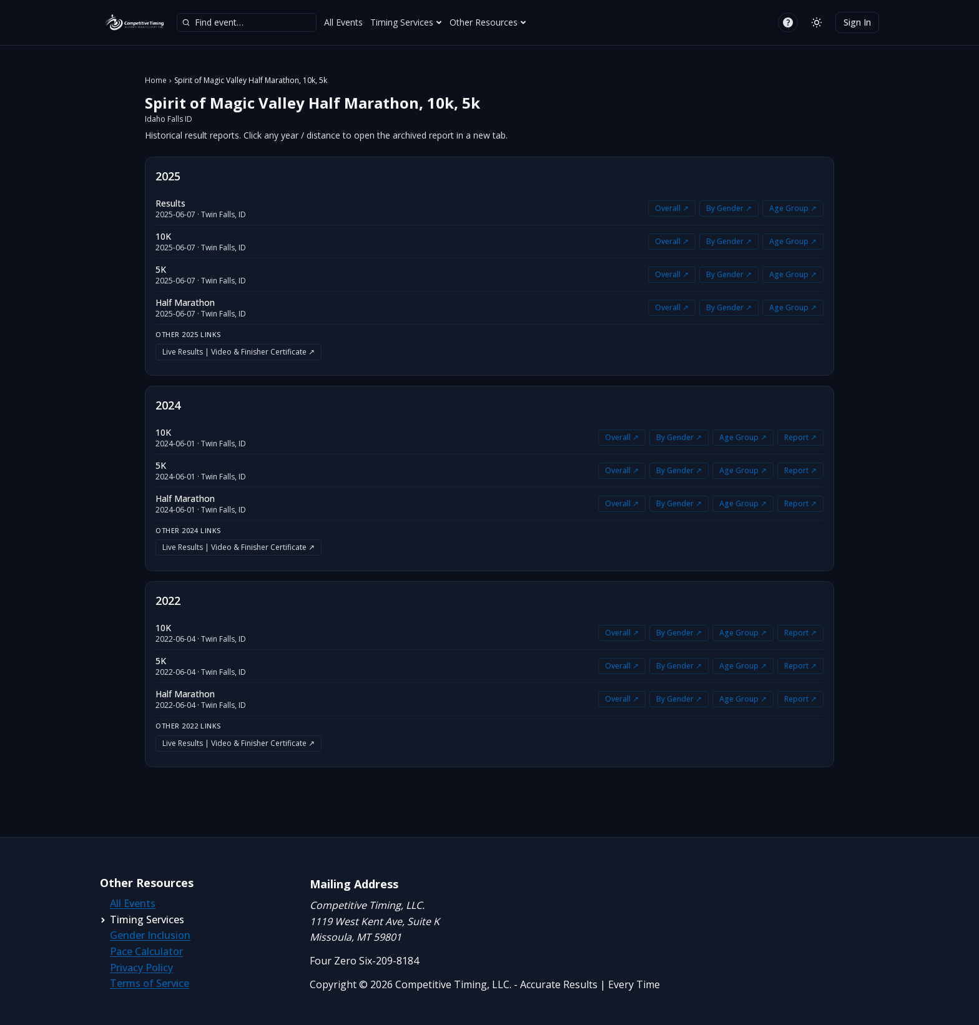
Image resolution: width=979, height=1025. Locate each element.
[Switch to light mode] (816, 22)
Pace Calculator (146, 951)
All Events (343, 22)
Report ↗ (800, 437)
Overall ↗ (672, 208)
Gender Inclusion (150, 935)
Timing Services (406, 22)
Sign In (857, 22)
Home (156, 81)
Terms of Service (149, 983)
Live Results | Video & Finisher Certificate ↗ (238, 351)
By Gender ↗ (729, 208)
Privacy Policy (141, 967)
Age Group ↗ (793, 208)
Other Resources (488, 22)
